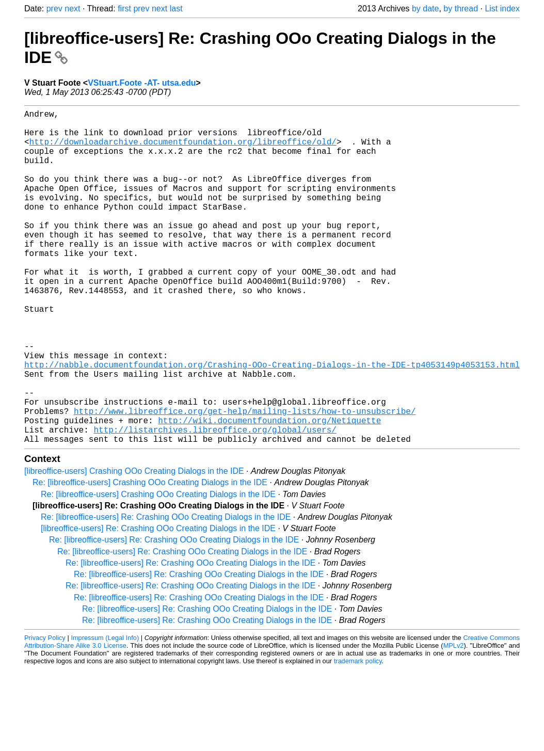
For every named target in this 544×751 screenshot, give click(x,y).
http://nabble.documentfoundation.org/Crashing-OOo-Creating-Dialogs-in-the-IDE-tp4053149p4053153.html (272, 422)
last (176, 8)
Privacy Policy (45, 712)
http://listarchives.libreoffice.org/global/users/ (214, 501)
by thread (460, 8)
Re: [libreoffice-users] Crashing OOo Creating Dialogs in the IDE (150, 556)
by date (425, 8)
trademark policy (358, 735)
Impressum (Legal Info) (105, 712)
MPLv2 (453, 720)
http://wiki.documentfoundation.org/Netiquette (269, 490)
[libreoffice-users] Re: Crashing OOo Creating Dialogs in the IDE (158, 602)
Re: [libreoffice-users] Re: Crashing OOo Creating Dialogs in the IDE (166, 591)
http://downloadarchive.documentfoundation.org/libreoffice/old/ (183, 149)
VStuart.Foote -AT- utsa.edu (142, 82)
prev (54, 8)
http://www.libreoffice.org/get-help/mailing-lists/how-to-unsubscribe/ (244, 479)
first (124, 8)
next (72, 8)
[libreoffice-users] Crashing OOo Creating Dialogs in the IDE (134, 545)
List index (502, 8)
